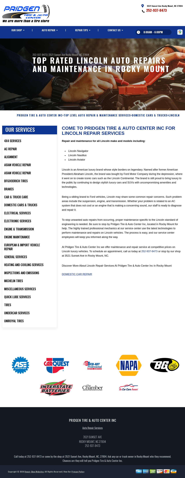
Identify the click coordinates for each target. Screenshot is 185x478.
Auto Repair (48, 30)
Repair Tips (81, 30)
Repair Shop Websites (34, 473)
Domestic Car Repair (77, 276)
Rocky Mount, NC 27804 (77, 55)
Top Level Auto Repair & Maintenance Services (97, 117)
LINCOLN (174, 117)
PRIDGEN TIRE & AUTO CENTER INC (39, 117)
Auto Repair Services (92, 429)
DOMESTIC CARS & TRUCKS (150, 117)
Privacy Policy (78, 473)
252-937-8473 (156, 10)
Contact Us (114, 30)
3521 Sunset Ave (57, 55)
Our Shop (16, 30)
